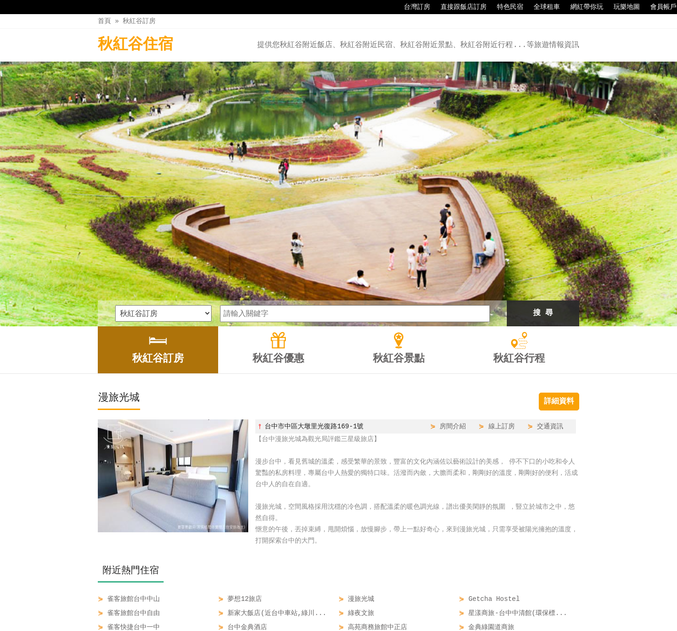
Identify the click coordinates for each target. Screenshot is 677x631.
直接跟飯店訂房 (459, 7)
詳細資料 (559, 278)
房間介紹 (453, 302)
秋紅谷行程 (407, 604)
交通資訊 (550, 302)
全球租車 (542, 7)
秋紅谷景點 (359, 604)
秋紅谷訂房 (139, 20)
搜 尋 (543, 189)
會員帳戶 (659, 7)
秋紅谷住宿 (135, 45)
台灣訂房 (412, 7)
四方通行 (340, 623)
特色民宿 (505, 7)
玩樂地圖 (622, 7)
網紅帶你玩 (582, 7)
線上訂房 (501, 302)
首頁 (104, 20)
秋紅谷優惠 (312, 604)
